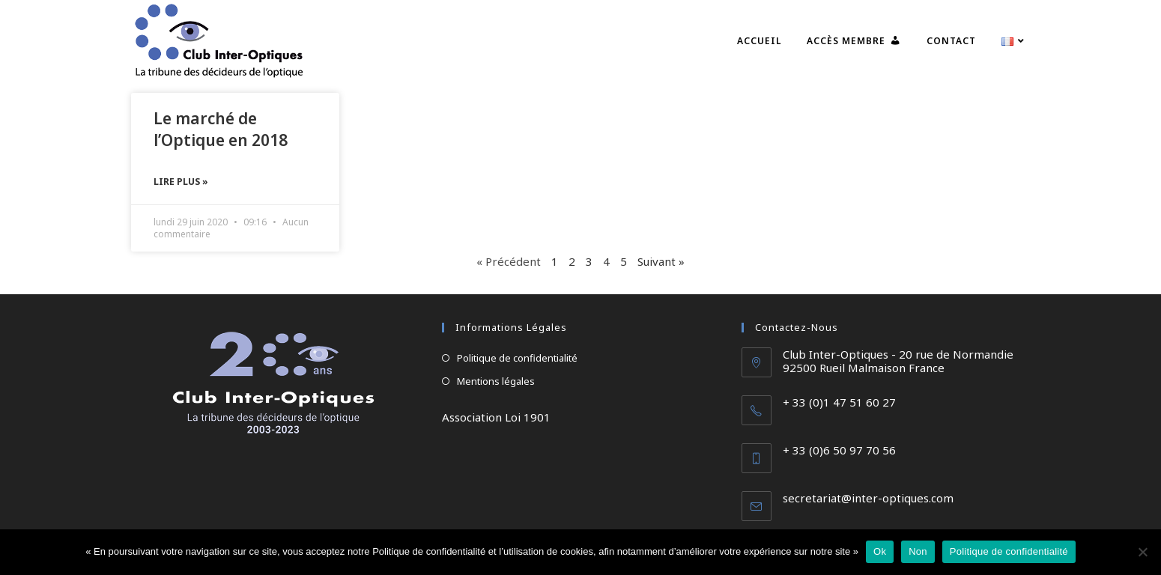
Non (918, 551)
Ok (879, 551)
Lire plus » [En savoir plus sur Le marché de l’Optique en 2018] (181, 181)
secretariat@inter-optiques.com (868, 497)
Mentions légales (496, 381)
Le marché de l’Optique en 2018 (221, 129)
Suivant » (661, 261)
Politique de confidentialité (517, 358)
